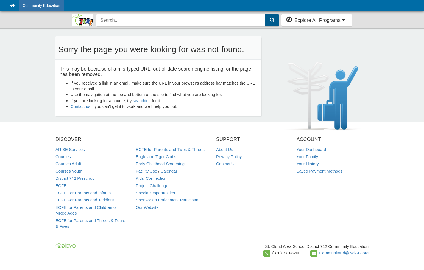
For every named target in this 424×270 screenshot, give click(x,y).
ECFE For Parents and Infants (83, 192)
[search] (181, 20)
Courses (63, 156)
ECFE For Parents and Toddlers (84, 200)
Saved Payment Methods (320, 171)
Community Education (41, 5)
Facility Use (146, 171)
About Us (224, 149)
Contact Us (226, 163)
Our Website (147, 207)
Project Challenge (152, 185)
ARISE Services (70, 149)
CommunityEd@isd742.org (344, 253)
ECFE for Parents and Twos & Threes (170, 149)
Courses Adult (68, 163)
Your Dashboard (311, 149)
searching (142, 100)
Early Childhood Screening (160, 163)
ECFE (60, 185)
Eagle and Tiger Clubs (156, 156)
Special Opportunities (155, 192)
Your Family (307, 156)
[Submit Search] (272, 20)
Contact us (80, 106)
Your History (308, 163)
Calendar (169, 171)
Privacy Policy (229, 156)
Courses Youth (68, 171)
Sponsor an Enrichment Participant (168, 200)
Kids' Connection (151, 178)
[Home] (12, 5)
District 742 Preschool (75, 178)
